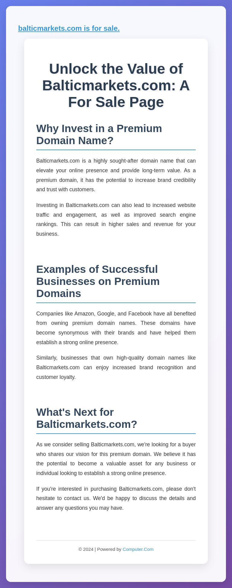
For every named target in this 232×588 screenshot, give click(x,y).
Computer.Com (138, 549)
